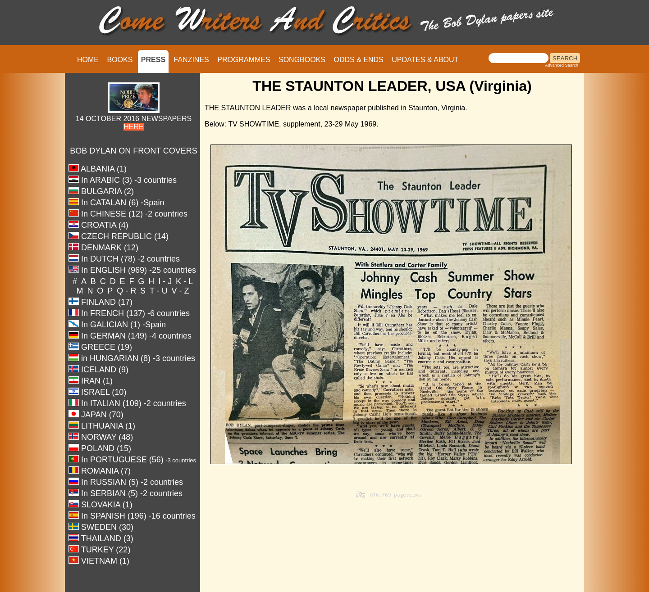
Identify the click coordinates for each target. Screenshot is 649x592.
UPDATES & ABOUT (425, 59)
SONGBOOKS (302, 59)
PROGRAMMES (243, 59)
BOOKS (120, 59)
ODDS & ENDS (358, 59)
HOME (88, 59)
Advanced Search (561, 65)
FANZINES (191, 59)
